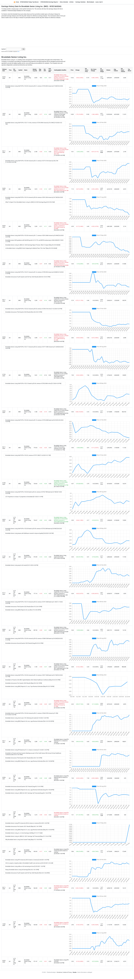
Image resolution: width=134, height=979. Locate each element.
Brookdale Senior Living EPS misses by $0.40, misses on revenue (61, 887)
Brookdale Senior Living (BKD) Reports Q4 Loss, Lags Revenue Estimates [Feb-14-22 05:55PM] (29, 721)
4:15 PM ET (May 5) (14, 666)
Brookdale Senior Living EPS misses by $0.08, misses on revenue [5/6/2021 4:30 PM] (27, 823)
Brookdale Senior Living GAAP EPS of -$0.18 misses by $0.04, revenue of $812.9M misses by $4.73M (61, 188)
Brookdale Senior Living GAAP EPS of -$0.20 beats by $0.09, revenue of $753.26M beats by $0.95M (61, 519)
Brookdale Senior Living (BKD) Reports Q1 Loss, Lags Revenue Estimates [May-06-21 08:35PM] (29, 829)
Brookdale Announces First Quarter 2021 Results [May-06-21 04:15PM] (23, 826)
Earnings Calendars (81, 2)
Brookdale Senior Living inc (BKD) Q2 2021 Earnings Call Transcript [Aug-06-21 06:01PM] (28, 793)
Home (16, 2)
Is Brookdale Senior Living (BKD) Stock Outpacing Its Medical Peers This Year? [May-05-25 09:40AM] (31, 248)
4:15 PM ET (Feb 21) (14, 557)
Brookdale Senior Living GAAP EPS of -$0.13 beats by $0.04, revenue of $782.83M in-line (61, 374)
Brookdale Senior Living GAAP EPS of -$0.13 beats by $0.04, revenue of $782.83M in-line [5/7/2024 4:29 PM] (33, 383)
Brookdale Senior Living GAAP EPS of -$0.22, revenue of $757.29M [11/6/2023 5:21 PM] (28, 455)
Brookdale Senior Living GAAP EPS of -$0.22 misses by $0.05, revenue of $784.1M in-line (61, 300)
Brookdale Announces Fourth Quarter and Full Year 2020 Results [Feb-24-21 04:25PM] (27, 873)
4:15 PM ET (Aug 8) (14, 630)
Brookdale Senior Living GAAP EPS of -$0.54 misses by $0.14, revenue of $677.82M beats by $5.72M (61, 666)
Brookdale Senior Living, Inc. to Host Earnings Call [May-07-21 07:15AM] (23, 833)
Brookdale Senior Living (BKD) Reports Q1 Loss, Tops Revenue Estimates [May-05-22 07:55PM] (29, 686)
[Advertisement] (67, 32)
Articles (71, 2)
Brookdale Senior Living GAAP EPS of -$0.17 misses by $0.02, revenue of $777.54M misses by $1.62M (61, 337)
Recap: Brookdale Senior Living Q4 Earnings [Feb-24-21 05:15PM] (22, 869)
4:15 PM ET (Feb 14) (14, 704)
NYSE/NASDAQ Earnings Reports (49, 2)
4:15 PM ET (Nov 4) (14, 741)
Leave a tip (99, 2)
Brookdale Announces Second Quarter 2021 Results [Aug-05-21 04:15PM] (24, 786)
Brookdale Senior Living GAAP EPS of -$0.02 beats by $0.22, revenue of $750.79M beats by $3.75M (61, 483)
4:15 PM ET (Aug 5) (14, 778)
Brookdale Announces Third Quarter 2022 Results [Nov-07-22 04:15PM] (23, 606)
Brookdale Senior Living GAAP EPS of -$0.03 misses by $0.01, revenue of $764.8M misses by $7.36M (61, 77)
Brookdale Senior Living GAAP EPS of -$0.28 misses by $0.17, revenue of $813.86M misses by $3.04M (61, 225)
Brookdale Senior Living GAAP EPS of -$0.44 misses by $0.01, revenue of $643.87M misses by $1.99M (61, 703)
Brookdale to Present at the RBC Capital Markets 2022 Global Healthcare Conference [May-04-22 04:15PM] (32, 680)
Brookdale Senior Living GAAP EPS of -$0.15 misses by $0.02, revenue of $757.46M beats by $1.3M (61, 593)
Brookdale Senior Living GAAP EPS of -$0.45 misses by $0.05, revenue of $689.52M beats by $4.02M (61, 629)
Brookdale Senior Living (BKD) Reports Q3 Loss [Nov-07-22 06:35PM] (23, 610)
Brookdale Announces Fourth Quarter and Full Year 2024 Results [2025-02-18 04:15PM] (27, 277)
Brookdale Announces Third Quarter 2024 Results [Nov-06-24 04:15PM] (23, 312)
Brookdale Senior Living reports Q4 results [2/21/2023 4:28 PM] (21, 565)
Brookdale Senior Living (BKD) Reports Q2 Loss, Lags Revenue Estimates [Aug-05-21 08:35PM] (29, 789)
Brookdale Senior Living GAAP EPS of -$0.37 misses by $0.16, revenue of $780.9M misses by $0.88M (61, 263)
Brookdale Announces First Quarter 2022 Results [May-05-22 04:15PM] (23, 683)
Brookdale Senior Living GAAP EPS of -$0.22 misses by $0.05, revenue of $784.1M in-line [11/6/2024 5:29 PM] (33, 308)
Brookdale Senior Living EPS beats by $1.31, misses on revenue (61, 741)
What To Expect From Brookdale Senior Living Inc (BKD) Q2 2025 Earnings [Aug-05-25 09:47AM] (30, 202)
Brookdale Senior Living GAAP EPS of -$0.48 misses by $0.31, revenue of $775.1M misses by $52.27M (61, 151)
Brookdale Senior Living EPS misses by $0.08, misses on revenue (61, 814)
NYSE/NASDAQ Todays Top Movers (29, 2)
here (18, 51)
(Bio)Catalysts (90, 2)
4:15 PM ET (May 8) (14, 520)
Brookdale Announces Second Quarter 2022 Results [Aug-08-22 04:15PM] (24, 643)
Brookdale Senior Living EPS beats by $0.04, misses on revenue (61, 777)
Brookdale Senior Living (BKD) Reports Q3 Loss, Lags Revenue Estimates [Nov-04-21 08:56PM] (29, 761)
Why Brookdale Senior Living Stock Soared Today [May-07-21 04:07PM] (23, 839)
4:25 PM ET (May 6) (14, 814)
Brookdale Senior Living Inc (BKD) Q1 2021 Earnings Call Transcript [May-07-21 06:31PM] (28, 836)
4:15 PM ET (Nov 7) (14, 593)
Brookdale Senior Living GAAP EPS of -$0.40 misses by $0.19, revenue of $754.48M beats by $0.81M (61, 411)
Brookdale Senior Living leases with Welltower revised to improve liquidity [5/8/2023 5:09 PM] (29, 533)
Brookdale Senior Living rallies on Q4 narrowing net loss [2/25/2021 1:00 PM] (25, 866)
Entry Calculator (64, 2)
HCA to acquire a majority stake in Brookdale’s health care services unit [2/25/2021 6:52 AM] (29, 863)
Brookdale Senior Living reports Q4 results (60, 556)
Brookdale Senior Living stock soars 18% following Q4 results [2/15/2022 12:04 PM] (27, 718)
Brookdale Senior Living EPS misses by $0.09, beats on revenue (61, 851)
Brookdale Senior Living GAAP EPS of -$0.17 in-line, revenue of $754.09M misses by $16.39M (61, 113)
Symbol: (3, 49)
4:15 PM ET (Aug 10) (14, 924)
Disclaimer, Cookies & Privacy (64, 972)
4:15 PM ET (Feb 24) (14, 851)
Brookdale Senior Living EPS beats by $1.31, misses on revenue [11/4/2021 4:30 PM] (27, 750)
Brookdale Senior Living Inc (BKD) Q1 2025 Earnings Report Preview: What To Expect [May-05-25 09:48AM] (32, 245)
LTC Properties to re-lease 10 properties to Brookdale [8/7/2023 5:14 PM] (24, 496)
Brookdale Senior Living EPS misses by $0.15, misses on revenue (61, 924)
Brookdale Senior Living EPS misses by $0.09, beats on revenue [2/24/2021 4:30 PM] (27, 859)
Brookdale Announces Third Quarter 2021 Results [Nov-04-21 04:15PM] (23, 758)
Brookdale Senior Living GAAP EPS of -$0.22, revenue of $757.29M (60, 447)
